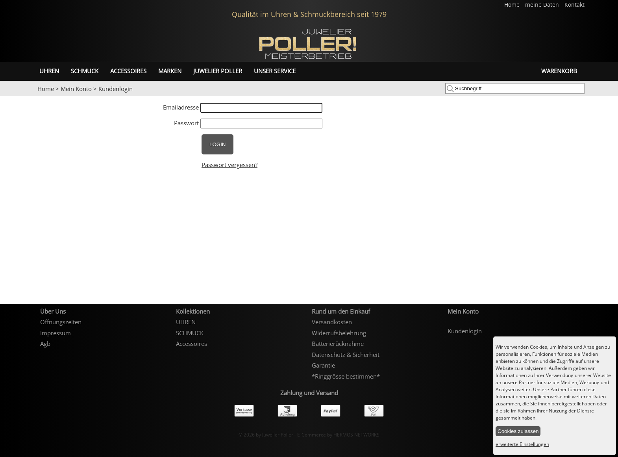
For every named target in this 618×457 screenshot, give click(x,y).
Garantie (323, 365)
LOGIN (217, 144)
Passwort (186, 123)
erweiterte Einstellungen (522, 444)
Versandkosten (332, 322)
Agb (45, 343)
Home (512, 4)
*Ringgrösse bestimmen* (346, 376)
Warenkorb (559, 71)
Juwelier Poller (217, 71)
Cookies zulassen (518, 431)
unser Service (275, 71)
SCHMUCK (84, 71)
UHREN (49, 71)
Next (608, 96)
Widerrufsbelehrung (339, 333)
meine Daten (543, 4)
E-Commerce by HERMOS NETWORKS (338, 434)
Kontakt (574, 4)
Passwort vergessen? (229, 165)
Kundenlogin (115, 89)
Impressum (55, 333)
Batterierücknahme (338, 343)
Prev (10, 96)
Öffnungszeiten (60, 322)
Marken (169, 71)
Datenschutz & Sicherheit (345, 355)
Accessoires (128, 71)
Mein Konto (76, 89)
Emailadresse (181, 107)
